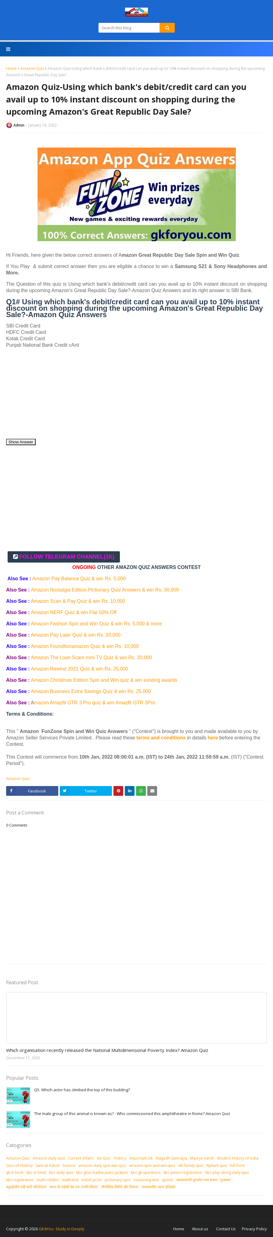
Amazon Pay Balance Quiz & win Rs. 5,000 (79, 578)
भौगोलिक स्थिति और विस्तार (119, 1186)
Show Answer (21, 442)
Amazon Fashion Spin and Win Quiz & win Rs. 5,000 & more (96, 623)
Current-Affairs (81, 1158)
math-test (70, 1179)
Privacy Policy (254, 1229)
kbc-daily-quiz (61, 1172)
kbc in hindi (36, 1172)
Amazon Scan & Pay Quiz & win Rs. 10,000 (79, 601)
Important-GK (141, 1158)
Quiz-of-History (19, 1165)
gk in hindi (14, 1172)
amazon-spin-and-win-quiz (152, 1165)
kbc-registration (20, 1179)
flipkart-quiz (216, 1165)
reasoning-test (146, 1179)
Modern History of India (237, 1158)
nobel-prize (91, 1179)
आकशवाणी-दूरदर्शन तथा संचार (196, 1179)
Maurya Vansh (202, 1158)
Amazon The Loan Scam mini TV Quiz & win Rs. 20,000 (92, 657)
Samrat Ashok (47, 1165)
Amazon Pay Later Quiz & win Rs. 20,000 (76, 635)
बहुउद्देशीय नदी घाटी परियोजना (26, 1186)
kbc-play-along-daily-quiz (227, 1172)
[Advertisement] (136, 395)
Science (69, 1165)
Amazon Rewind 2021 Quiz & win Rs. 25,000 (80, 668)
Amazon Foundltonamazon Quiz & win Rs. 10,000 (85, 646)
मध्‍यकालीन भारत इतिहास (158, 1186)
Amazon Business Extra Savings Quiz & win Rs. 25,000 (91, 691)
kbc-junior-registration (182, 1172)
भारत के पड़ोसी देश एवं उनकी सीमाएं (73, 1186)
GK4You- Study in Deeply (61, 1229)
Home (11, 68)
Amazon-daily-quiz (49, 1158)
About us (200, 1229)
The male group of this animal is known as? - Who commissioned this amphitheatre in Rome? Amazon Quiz (132, 1113)
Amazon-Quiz (32, 68)
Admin (18, 125)
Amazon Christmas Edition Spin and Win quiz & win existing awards (105, 680)
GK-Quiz (104, 1158)
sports (167, 1179)
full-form (237, 1165)
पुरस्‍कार (225, 1179)
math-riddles (48, 1179)
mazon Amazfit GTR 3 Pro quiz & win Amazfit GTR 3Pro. (96, 702)
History (120, 1158)
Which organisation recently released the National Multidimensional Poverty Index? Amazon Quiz (107, 1050)
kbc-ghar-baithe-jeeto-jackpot (102, 1172)
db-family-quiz (190, 1165)
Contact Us (226, 1229)
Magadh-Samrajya (171, 1158)
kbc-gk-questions (145, 1172)
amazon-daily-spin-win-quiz (102, 1165)
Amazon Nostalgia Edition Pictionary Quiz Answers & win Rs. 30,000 (105, 589)
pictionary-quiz (118, 1179)
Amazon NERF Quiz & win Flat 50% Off (74, 612)
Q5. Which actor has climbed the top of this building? (82, 1089)
